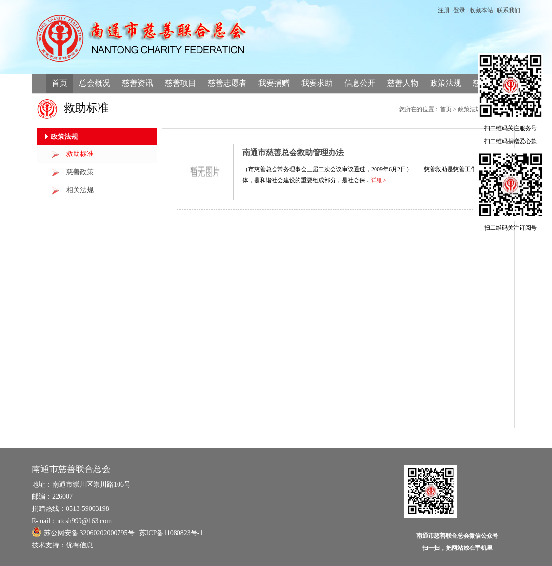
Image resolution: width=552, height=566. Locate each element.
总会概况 (94, 83)
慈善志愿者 (227, 83)
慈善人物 (402, 83)
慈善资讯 (137, 83)
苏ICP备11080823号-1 (171, 533)
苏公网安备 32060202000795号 (83, 532)
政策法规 (445, 83)
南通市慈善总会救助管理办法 (293, 152)
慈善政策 (80, 172)
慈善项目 (180, 83)
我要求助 (317, 83)
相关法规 (80, 190)
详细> (378, 180)
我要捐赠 (274, 83)
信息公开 (359, 83)
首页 (59, 83)
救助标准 (80, 153)
